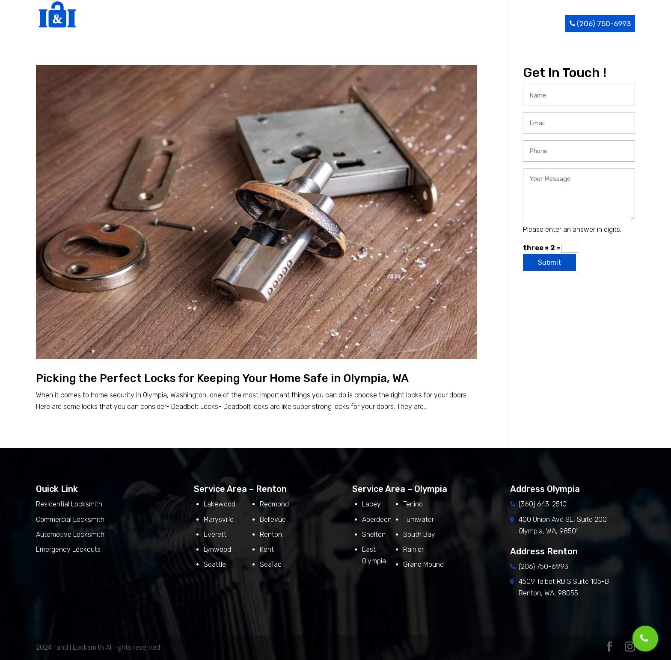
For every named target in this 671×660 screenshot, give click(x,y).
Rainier (413, 549)
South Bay (419, 534)
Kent (267, 549)
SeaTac (271, 564)
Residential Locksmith (70, 504)
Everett (215, 534)
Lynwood (217, 549)
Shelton (374, 534)
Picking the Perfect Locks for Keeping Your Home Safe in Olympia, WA (222, 378)
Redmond (274, 504)
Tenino (413, 504)
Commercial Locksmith (70, 519)
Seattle (215, 564)
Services (410, 23)
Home (333, 23)
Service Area (464, 23)
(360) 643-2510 (543, 504)
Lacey (371, 504)
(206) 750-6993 (600, 23)
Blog (506, 23)
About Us (367, 23)
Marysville (219, 519)
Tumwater (418, 519)
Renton (271, 534)
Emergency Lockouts (68, 549)
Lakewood (219, 504)
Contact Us (542, 23)
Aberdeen (377, 519)
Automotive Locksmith (70, 534)
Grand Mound (423, 564)
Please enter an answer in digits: (572, 229)
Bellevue (273, 519)
